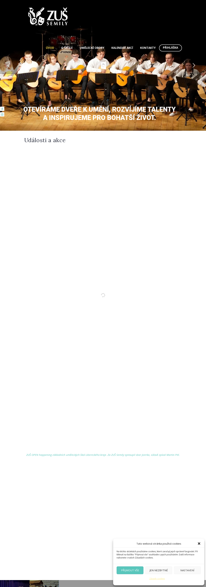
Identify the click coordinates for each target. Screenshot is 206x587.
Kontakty (148, 48)
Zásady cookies (157, 578)
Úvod (50, 48)
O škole (67, 48)
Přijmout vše (130, 570)
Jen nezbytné (159, 570)
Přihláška (170, 48)
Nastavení (187, 570)
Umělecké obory (92, 48)
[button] (199, 543)
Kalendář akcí (122, 48)
